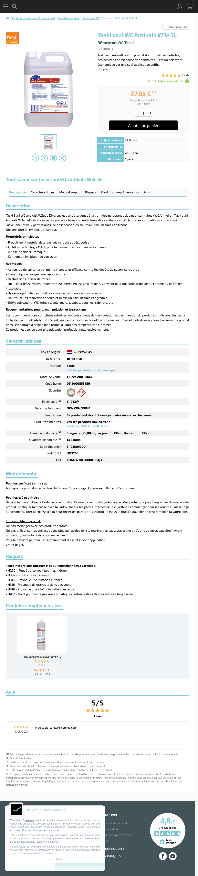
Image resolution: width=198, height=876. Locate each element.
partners (29, 820)
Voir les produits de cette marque (91, 370)
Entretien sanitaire (68, 18)
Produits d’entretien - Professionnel (33, 18)
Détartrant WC (90, 18)
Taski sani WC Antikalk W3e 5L (89, 426)
